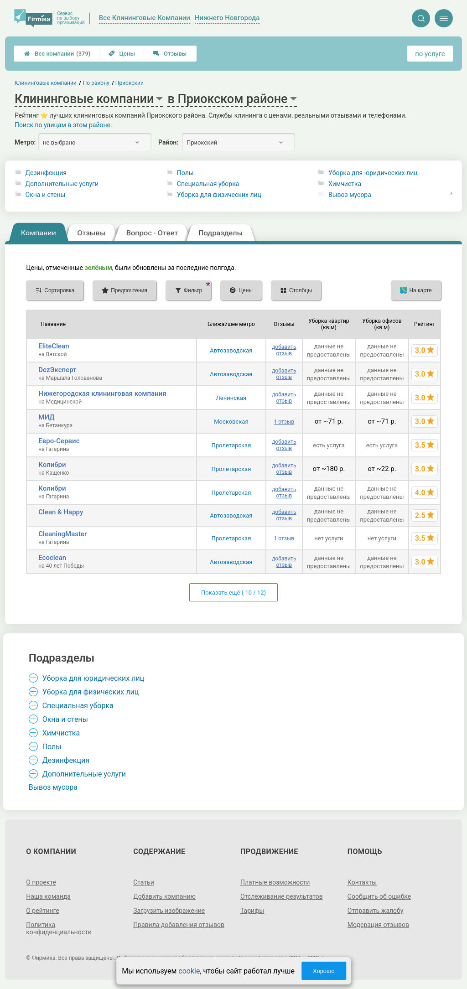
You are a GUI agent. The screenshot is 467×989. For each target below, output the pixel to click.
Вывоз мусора (349, 195)
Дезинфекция (46, 173)
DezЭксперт (57, 370)
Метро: (25, 142)
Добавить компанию (164, 896)
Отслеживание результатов (281, 896)
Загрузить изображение (169, 910)
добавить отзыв (284, 350)
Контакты (362, 882)
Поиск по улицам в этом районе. (63, 125)
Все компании (57, 53)
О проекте (41, 882)
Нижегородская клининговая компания (102, 393)
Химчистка (344, 184)
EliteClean (53, 346)
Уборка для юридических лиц (373, 173)
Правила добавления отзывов (178, 924)
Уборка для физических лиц (219, 195)
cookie (189, 971)
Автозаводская (231, 350)
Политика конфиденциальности (59, 928)
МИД (46, 417)
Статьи (143, 882)
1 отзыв (284, 422)
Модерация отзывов (378, 924)
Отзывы (170, 53)
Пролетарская (231, 445)
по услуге (430, 54)
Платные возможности (275, 882)
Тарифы (252, 910)
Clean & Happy (60, 512)
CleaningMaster (62, 534)
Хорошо (324, 971)
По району (96, 83)
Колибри (52, 465)
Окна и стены (46, 195)
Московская (231, 421)
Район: (168, 142)
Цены (122, 53)
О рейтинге (42, 910)
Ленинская (231, 397)
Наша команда (48, 896)
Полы (185, 173)
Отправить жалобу (376, 910)
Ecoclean (52, 558)
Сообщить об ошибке (379, 896)
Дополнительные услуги (62, 184)
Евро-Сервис (58, 441)
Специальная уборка (208, 184)
